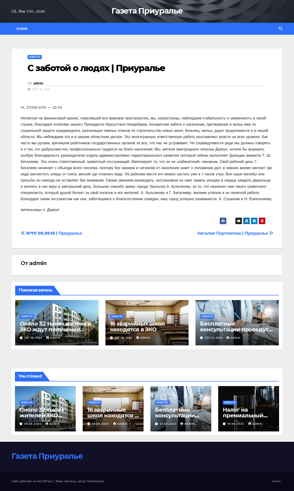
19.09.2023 (236, 423)
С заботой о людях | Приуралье (96, 68)
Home (22, 29)
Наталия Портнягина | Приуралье (235, 233)
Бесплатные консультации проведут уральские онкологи (234, 329)
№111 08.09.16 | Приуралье (51, 233)
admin (38, 83)
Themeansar (96, 481)
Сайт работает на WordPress (32, 481)
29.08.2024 (33, 423)
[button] (281, 28)
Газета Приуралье (147, 11)
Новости (34, 57)
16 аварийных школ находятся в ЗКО (137, 326)
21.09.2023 (168, 423)
